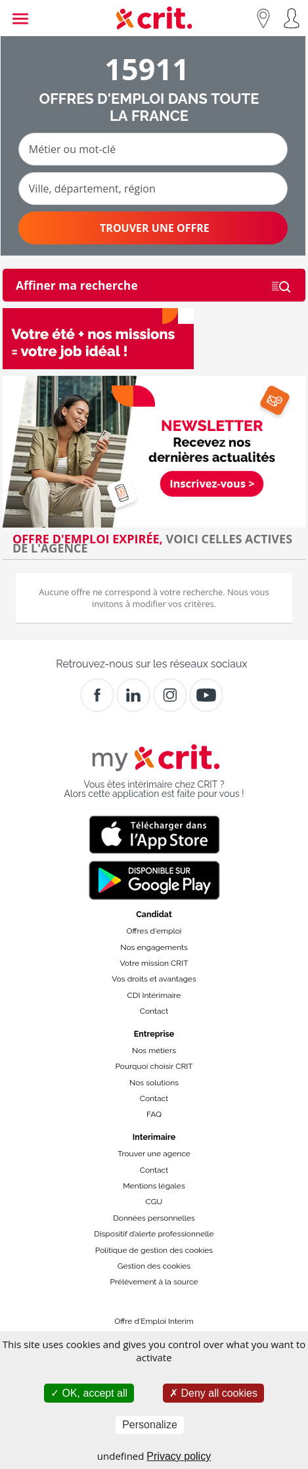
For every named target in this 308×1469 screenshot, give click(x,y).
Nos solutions (154, 1082)
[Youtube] (206, 695)
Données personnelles (154, 1218)
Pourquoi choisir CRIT (153, 1066)
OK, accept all (89, 1393)
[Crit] (133, 695)
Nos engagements (153, 947)
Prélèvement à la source (154, 1281)
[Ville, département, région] (153, 188)
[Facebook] (97, 695)
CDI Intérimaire (154, 995)
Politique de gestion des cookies (154, 1250)
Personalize (149, 1424)
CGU (154, 1201)
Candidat (153, 914)
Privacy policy (178, 1456)
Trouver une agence (154, 1153)
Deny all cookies (213, 1393)
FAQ (154, 1114)
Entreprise (154, 1034)
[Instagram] (170, 695)
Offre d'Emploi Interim (153, 1321)
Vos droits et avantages (154, 978)
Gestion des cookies (154, 1266)
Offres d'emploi (154, 931)
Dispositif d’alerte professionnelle (153, 1233)
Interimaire (154, 1137)
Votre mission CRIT (154, 963)
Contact (154, 1011)
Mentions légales (154, 1185)
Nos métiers (154, 1050)
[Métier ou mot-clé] (153, 149)
